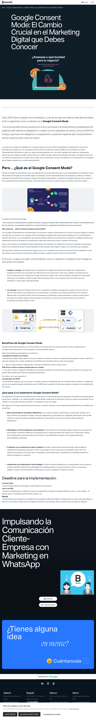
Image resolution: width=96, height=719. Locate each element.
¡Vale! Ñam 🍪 (10, 714)
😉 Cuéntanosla (67, 661)
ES (83, 2)
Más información (74, 709)
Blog (3, 7)
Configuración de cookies (52, 714)
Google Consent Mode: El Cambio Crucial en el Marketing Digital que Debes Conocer (35, 7)
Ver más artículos (48, 605)
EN (86, 2)
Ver (47, 599)
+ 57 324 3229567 (32, 702)
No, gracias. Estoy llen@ (29, 714)
